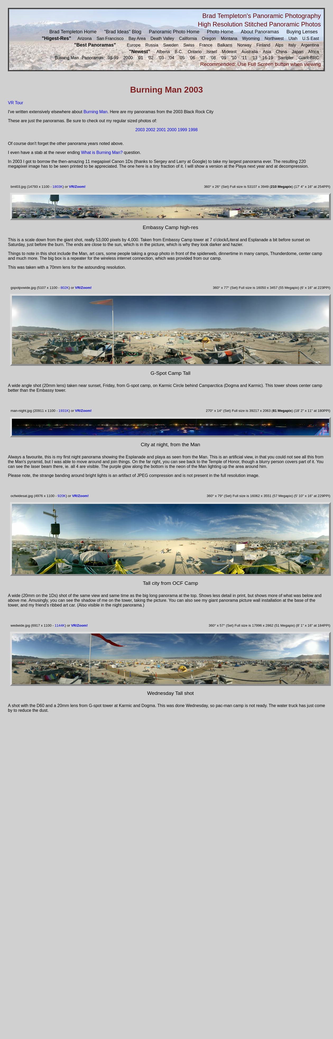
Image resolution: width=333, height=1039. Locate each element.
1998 (193, 129)
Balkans (224, 45)
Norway (244, 45)
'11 (244, 58)
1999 (182, 129)
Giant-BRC (309, 58)
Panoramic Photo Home (174, 31)
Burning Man (67, 58)
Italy (292, 45)
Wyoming (251, 38)
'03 (161, 58)
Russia (151, 45)
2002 (150, 129)
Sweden (170, 45)
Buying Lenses (302, 31)
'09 (223, 58)
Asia (267, 51)
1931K (64, 411)
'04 (171, 58)
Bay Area (137, 38)
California (188, 38)
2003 (140, 129)
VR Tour (15, 103)
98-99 (113, 58)
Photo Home (220, 31)
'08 (213, 58)
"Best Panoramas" (95, 45)
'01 (140, 58)
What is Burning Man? (102, 152)
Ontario (195, 51)
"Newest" (139, 51)
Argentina (310, 45)
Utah (293, 38)
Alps (279, 45)
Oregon (209, 38)
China (281, 51)
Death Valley (162, 38)
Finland (263, 45)
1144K (60, 625)
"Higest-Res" (56, 38)
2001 (161, 129)
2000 (128, 58)
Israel (211, 51)
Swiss (189, 45)
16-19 (267, 58)
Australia (250, 51)
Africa (313, 51)
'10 (234, 58)
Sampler (286, 58)
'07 (202, 58)
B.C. (179, 51)
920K (62, 496)
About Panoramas (260, 31)
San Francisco (109, 38)
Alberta (163, 51)
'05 (182, 58)
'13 (254, 58)
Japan (297, 51)
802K (65, 288)
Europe (134, 45)
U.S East (310, 38)
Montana (229, 38)
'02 (151, 58)
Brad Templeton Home (73, 31)
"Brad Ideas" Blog (122, 31)
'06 (192, 58)
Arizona (84, 38)
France (205, 45)
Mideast (229, 51)
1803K (58, 187)
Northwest (274, 38)
